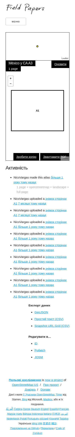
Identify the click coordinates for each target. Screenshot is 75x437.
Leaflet (65, 58)
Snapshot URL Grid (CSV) (51, 325)
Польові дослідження (25, 380)
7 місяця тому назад (32, 203)
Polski (23, 418)
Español (54, 409)
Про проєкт (51, 384)
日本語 (56, 414)
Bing (24, 399)
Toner (59, 394)
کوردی (64, 414)
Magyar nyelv (14, 414)
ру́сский (44, 418)
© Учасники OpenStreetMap (38, 394)
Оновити (60, 64)
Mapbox (47, 399)
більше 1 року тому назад (36, 226)
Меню (16, 21)
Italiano (48, 414)
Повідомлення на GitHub (24, 428)
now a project (54, 380)
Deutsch (35, 409)
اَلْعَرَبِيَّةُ (9, 409)
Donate (45, 389)
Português (33, 418)
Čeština (18, 409)
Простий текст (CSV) (48, 319)
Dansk (26, 409)
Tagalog (64, 418)
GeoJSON (41, 312)
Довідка (30, 389)
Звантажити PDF (54, 156)
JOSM (38, 357)
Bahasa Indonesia (33, 414)
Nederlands (13, 418)
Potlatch (39, 350)
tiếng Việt (37, 423)
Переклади (47, 428)
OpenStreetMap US (25, 384)
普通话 (47, 423)
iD (35, 343)
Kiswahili (54, 418)
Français (64, 409)
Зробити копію (26, 156)
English (45, 409)
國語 (54, 423)
